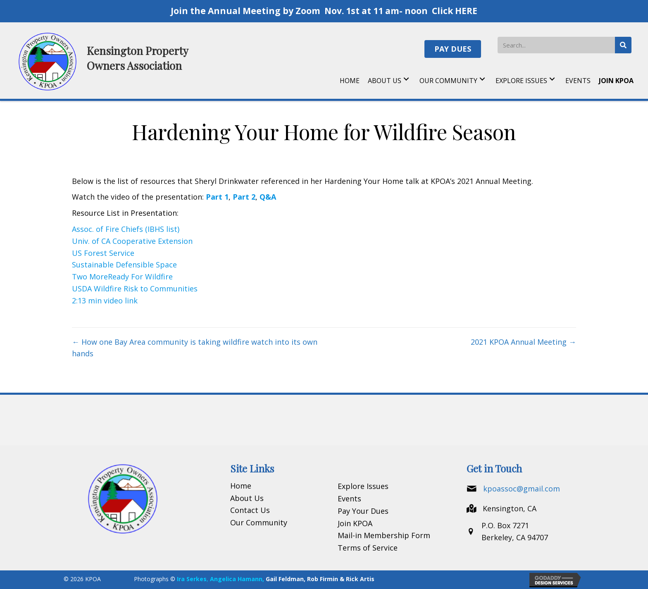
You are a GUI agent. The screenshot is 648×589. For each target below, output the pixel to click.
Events (349, 498)
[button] (452, 49)
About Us (247, 498)
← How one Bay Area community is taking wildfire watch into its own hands (194, 348)
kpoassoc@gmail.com (521, 489)
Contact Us (250, 510)
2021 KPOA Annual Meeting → (523, 342)
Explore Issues (363, 486)
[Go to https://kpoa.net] (113, 61)
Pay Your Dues (363, 511)
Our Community (258, 522)
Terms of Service (368, 548)
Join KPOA (355, 523)
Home (240, 486)
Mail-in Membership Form (384, 535)
